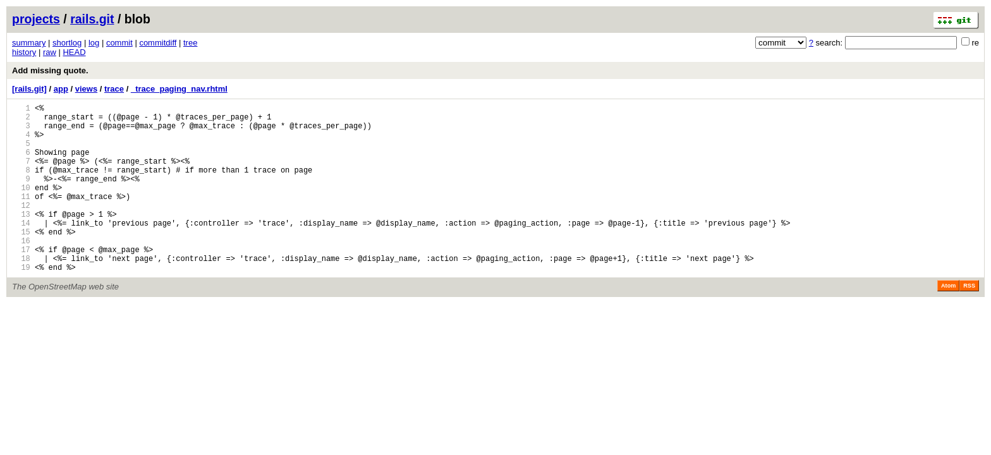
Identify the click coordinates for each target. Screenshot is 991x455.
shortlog (67, 42)
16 (21, 270)
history (24, 52)
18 (21, 292)
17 (21, 281)
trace (114, 89)
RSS (969, 321)
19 (21, 303)
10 (21, 206)
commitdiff (157, 42)
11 (21, 217)
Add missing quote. (50, 70)
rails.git (92, 19)
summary (29, 42)
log (93, 42)
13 (21, 238)
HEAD (74, 52)
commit (119, 42)
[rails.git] (29, 89)
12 (21, 227)
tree (190, 42)
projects (36, 19)
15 (21, 260)
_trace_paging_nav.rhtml (179, 89)
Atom (948, 321)
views (86, 89)
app (61, 89)
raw (49, 52)
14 (21, 249)
